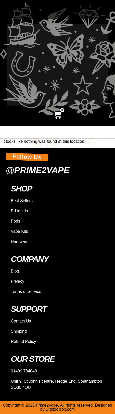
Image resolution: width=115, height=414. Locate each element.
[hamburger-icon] (104, 132)
